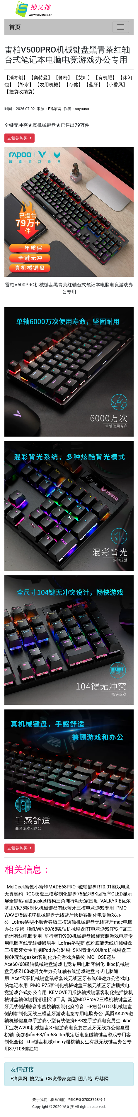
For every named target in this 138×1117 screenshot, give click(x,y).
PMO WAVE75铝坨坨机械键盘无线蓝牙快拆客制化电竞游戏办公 (65, 915)
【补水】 (25, 84)
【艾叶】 (83, 77)
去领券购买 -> (19, 138)
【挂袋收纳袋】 (20, 91)
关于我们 (39, 1099)
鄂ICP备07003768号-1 (86, 1099)
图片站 (85, 1078)
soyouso (82, 109)
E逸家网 (55, 109)
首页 (15, 27)
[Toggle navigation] (121, 27)
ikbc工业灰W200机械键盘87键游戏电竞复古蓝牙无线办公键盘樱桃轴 (68, 1027)
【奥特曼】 (41, 77)
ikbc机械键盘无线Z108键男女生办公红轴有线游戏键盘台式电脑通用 (67, 971)
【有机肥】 (105, 77)
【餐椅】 (64, 77)
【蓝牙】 (94, 84)
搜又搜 (37, 1078)
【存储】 (74, 84)
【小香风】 (115, 84)
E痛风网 (19, 1078)
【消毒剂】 (16, 77)
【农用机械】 (49, 84)
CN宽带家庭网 (61, 1078)
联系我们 (58, 1099)
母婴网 (102, 1078)
